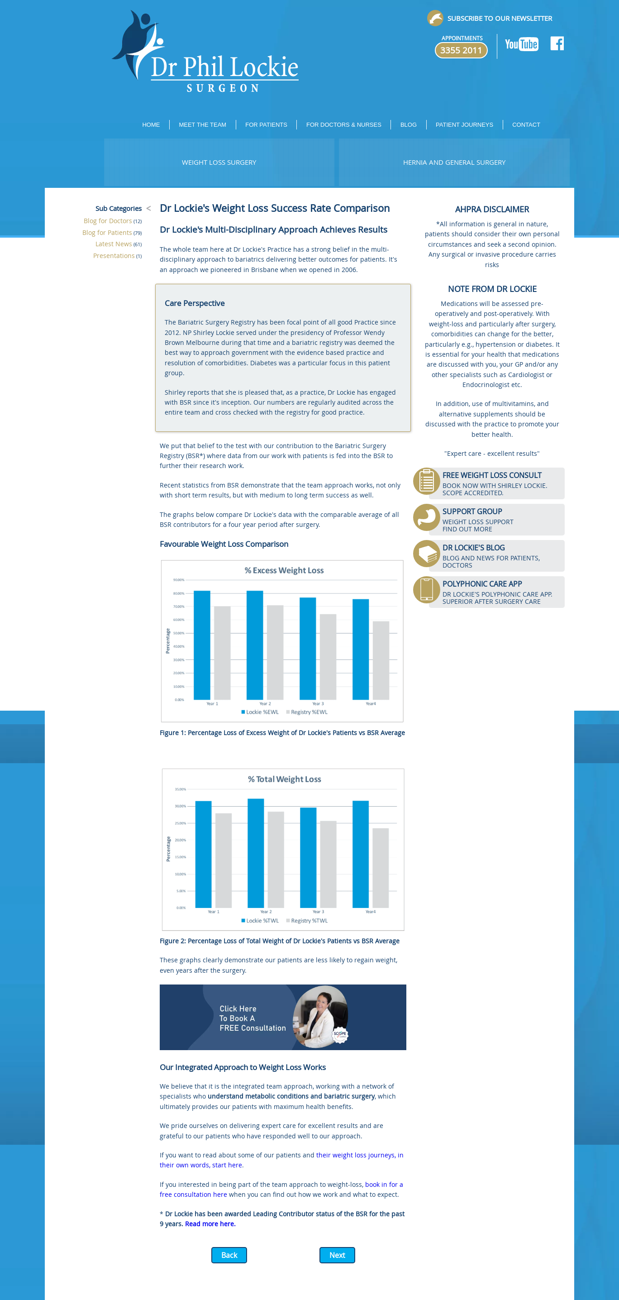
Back (229, 1255)
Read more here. (210, 1223)
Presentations (114, 255)
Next (337, 1255)
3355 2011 (461, 50)
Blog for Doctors (108, 220)
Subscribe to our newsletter (500, 18)
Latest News (113, 243)
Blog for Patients (107, 232)
